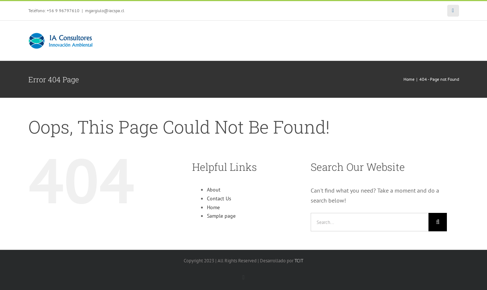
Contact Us (219, 198)
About (213, 189)
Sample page (221, 216)
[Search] (437, 222)
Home (213, 207)
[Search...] (369, 222)
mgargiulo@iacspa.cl (104, 10)
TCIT (298, 261)
